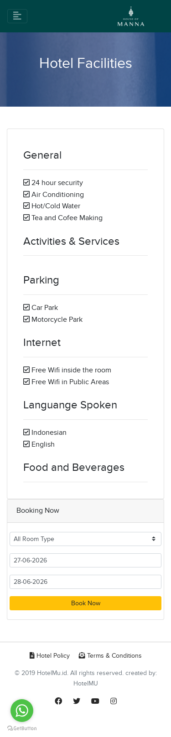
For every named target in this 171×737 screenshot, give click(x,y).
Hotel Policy (50, 656)
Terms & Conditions (110, 656)
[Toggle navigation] (17, 16)
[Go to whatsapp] (21, 710)
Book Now (85, 603)
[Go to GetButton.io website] (21, 728)
